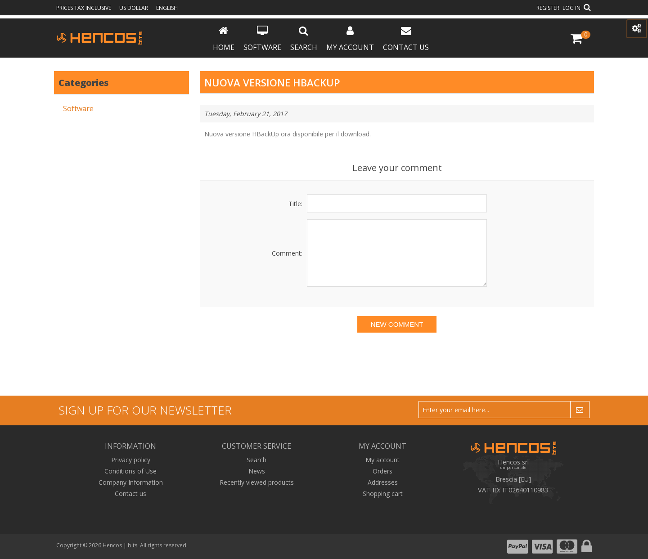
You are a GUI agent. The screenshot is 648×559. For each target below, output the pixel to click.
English (167, 8)
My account (350, 39)
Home (223, 39)
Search (303, 39)
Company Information (131, 482)
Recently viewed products (257, 482)
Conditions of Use (130, 471)
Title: (295, 203)
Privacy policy (130, 459)
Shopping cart (383, 493)
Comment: (287, 253)
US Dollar (134, 8)
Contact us (406, 39)
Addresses (383, 482)
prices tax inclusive (84, 8)
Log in (571, 8)
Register (547, 8)
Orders (382, 471)
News (256, 471)
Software (262, 39)
